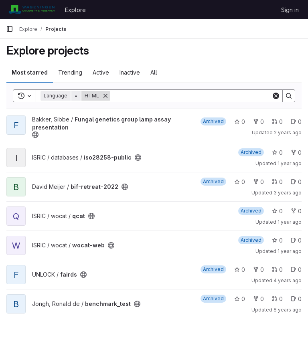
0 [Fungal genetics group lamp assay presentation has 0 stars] (239, 121)
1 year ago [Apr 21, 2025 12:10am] (290, 163)
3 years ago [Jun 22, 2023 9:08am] (288, 193)
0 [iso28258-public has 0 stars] (277, 152)
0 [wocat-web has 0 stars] (277, 240)
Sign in (290, 9)
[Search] (191, 96)
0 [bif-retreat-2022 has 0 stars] (239, 181)
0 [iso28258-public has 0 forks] (296, 152)
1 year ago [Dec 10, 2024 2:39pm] (290, 222)
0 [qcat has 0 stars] (277, 211)
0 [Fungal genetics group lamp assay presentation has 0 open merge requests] (277, 121)
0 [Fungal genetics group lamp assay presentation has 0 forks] (258, 121)
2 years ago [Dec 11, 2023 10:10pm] (288, 132)
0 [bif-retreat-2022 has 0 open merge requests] (277, 181)
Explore (75, 9)
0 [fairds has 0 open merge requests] (277, 269)
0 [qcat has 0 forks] (296, 211)
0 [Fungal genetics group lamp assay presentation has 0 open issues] (296, 121)
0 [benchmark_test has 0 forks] (258, 298)
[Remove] (105, 96)
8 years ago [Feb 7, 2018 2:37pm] (288, 310)
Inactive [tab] (130, 72)
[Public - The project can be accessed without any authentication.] (35, 134)
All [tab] (153, 72)
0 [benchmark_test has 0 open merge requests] (277, 298)
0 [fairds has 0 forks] (258, 269)
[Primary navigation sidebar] (9, 28)
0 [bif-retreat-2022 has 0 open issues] (296, 181)
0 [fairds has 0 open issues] (296, 269)
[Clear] (276, 96)
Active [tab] (101, 72)
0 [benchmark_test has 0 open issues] (296, 298)
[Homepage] (31, 9)
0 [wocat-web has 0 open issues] (296, 240)
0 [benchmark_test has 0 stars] (239, 298)
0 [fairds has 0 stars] (239, 269)
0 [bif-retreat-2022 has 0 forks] (258, 181)
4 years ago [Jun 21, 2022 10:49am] (288, 280)
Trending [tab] (70, 72)
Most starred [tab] (30, 72)
